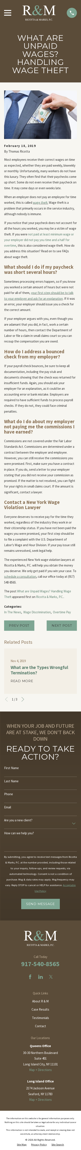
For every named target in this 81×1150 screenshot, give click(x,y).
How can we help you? (19, 833)
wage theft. (40, 202)
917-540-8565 (40, 964)
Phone (8, 794)
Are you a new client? (18, 820)
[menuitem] (22, 1144)
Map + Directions (40, 1070)
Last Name (11, 781)
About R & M (40, 1001)
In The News (12, 612)
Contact (40, 1026)
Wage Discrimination (37, 612)
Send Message (40, 904)
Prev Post (19, 625)
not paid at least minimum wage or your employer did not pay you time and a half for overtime (39, 240)
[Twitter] (51, 977)
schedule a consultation (20, 576)
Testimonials (40, 1018)
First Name (11, 768)
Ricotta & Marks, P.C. (50, 597)
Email (7, 807)
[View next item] (23, 699)
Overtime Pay (62, 612)
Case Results (40, 1009)
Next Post (62, 625)
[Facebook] (30, 977)
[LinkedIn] (40, 977)
